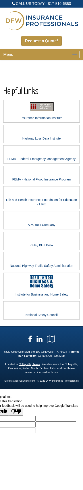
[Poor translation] (16, 412)
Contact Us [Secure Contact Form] (45, 355)
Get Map (59, 355)
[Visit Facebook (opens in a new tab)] (30, 339)
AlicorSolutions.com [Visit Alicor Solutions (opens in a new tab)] (24, 380)
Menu (8, 54)
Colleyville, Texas (29, 364)
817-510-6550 (59, 4)
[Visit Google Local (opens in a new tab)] (51, 339)
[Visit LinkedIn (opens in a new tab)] (39, 339)
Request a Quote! (41, 41)
